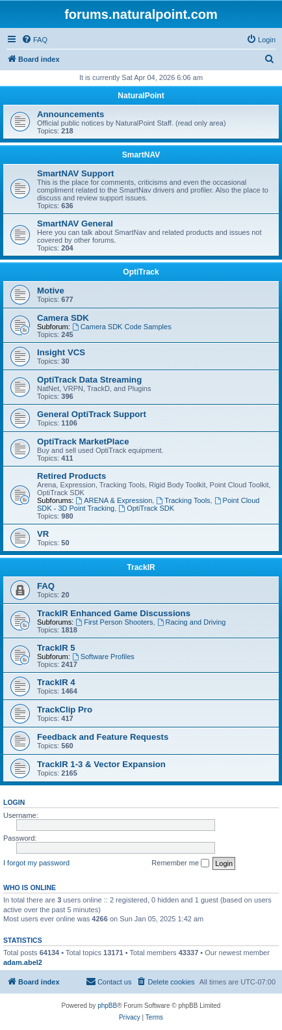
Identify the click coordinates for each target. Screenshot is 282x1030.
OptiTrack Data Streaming (89, 380)
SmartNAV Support (75, 173)
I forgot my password (36, 863)
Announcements (70, 114)
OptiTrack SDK (146, 508)
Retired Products (71, 476)
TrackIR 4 (56, 682)
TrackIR (141, 567)
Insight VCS (61, 352)
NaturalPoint (141, 95)
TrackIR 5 (56, 648)
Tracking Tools (183, 500)
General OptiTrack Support (91, 414)
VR (43, 534)
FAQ (46, 586)
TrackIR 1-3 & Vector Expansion (101, 764)
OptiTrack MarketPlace (83, 441)
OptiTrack (141, 272)
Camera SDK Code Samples (122, 327)
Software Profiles (103, 656)
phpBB (107, 1005)
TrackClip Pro (64, 709)
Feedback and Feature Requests (102, 737)
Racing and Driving (191, 622)
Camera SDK (63, 318)
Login (14, 802)
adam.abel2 (22, 962)
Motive (50, 290)
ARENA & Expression (113, 500)
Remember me (180, 863)
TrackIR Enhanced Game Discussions (113, 613)
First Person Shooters (114, 622)
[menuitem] (34, 39)
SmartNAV (141, 154)
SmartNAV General (75, 223)
